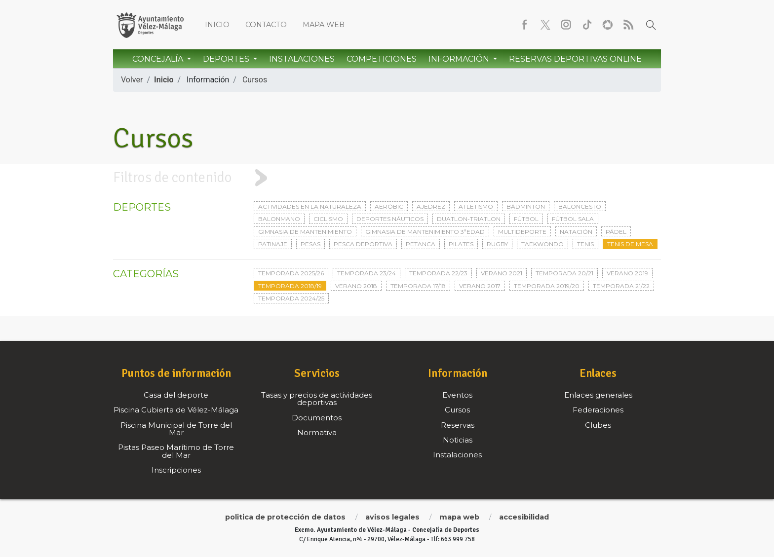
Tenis (585, 244)
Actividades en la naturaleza (309, 206)
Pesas (310, 244)
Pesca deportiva (363, 244)
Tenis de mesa (630, 244)
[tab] (387, 177)
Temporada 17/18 (418, 286)
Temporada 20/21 (564, 273)
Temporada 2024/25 (291, 298)
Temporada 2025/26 (291, 273)
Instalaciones (302, 59)
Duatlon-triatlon (469, 219)
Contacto (266, 24)
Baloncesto (579, 206)
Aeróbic (389, 206)
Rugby (497, 244)
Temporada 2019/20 (547, 286)
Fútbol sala (573, 219)
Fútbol (526, 219)
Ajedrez (431, 206)
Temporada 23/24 (366, 273)
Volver (132, 79)
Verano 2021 (501, 273)
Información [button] (459, 59)
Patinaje (272, 244)
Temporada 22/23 (438, 273)
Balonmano (279, 219)
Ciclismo (328, 219)
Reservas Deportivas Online (575, 59)
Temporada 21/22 (621, 286)
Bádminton (525, 206)
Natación (576, 231)
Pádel (616, 231)
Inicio (217, 24)
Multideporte (522, 231)
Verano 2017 (480, 286)
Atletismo (476, 206)
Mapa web (324, 24)
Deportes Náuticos (390, 219)
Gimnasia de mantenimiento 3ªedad (425, 231)
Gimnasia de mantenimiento (305, 231)
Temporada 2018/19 (290, 286)
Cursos (254, 79)
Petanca (420, 244)
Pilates (461, 244)
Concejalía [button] (158, 59)
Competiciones (382, 59)
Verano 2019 (627, 273)
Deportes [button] (227, 59)
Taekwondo (542, 244)
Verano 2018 (356, 286)
